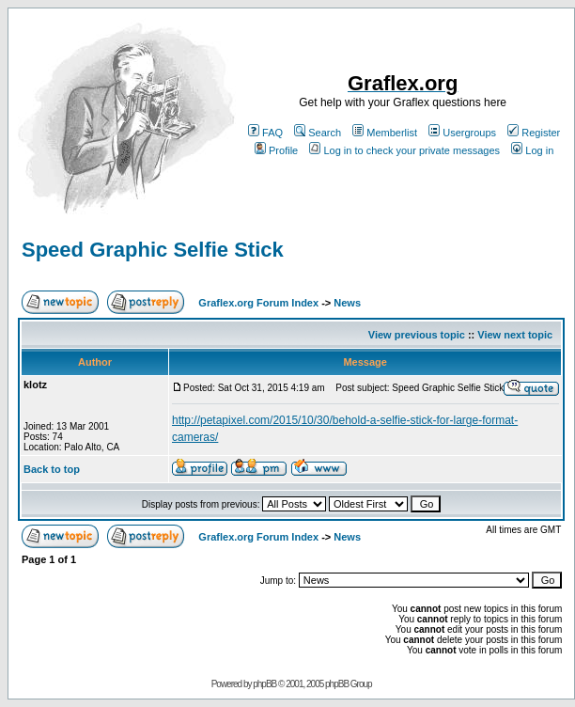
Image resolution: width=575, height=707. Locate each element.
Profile (276, 150)
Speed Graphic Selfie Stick (153, 249)
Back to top (51, 469)
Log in (532, 150)
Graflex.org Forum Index (258, 302)
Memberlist (384, 132)
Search (317, 132)
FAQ (265, 132)
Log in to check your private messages (404, 150)
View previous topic (416, 334)
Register (533, 132)
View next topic (514, 334)
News (347, 302)
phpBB (264, 684)
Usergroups (462, 132)
